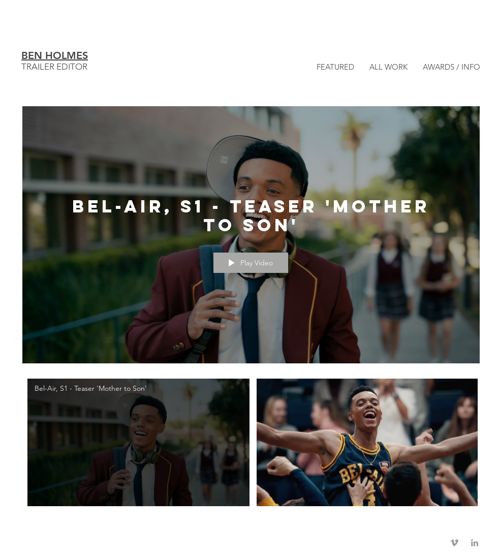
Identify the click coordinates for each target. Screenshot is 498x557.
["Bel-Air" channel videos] (251, 445)
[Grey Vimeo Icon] (454, 543)
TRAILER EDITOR (54, 66)
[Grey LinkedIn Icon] (475, 543)
